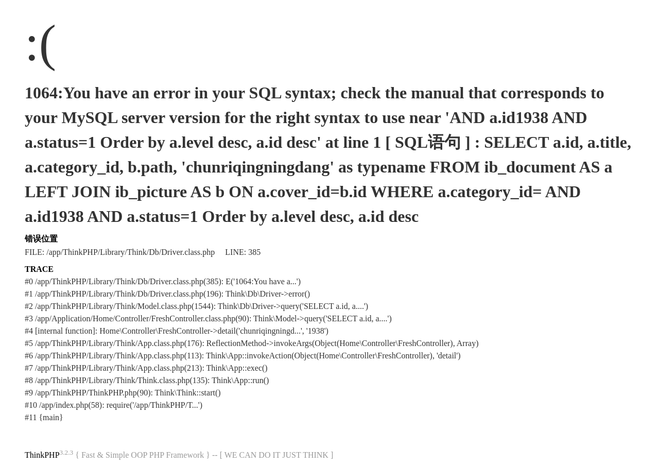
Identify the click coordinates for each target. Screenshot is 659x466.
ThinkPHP (42, 455)
